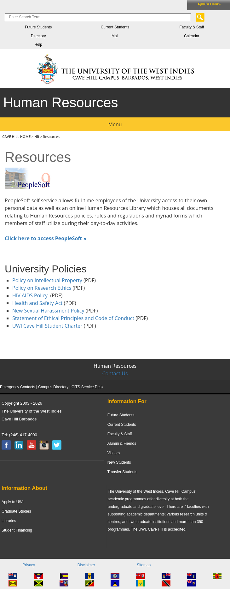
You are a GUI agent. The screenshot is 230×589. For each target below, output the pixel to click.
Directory (38, 36)
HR (36, 136)
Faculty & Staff (191, 27)
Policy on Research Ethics (41, 287)
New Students (119, 462)
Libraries (9, 521)
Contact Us (115, 373)
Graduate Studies (16, 511)
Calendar (191, 36)
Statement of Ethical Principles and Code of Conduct (73, 318)
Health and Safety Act (37, 303)
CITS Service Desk (87, 387)
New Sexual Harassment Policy (48, 310)
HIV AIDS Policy (30, 295)
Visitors (113, 453)
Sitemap (144, 565)
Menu (115, 124)
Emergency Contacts (17, 387)
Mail (115, 36)
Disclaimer (86, 565)
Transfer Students (122, 472)
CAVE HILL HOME (17, 136)
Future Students (38, 27)
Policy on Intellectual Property (47, 280)
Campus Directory (53, 387)
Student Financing (17, 530)
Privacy (29, 565)
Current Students (115, 27)
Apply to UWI (13, 502)
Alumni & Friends (121, 443)
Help (38, 44)
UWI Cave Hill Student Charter (48, 325)
